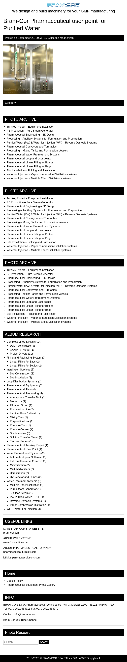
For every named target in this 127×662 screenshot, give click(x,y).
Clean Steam (21, 493)
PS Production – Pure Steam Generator (30, 130)
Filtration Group (19, 405)
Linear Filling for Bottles (24, 365)
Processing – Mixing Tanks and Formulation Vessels (37, 150)
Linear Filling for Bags (23, 361)
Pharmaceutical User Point (22, 449)
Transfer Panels (19, 441)
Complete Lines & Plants (21, 341)
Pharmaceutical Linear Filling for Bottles (30, 162)
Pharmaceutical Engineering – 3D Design (31, 134)
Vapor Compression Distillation (28, 505)
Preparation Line (19, 421)
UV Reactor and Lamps (23, 477)
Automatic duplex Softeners (26, 457)
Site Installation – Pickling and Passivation (31, 170)
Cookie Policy (15, 580)
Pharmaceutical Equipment (22, 385)
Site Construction (20, 373)
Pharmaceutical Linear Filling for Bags (29, 166)
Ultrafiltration (17, 473)
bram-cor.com (11, 532)
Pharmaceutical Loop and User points (29, 158)
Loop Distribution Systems (22, 381)
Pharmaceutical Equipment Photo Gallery (31, 584)
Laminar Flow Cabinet (23, 413)
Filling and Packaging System (24, 357)
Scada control (18, 433)
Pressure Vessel (19, 429)
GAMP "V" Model (20, 349)
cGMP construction (21, 345)
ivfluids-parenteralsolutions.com (21, 557)
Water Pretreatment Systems (24, 453)
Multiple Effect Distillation (24, 485)
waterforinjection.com (15, 542)
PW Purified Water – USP (25, 497)
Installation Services (18, 369)
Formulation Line (20, 409)
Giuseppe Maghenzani (61, 38)
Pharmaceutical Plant (19, 389)
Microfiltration (18, 465)
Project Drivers (18, 353)
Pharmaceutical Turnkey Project (25, 445)
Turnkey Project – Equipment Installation (30, 126)
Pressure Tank (18, 425)
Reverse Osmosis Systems (26, 501)
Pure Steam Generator (23, 489)
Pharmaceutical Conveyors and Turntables (32, 146)
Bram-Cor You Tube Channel (20, 620)
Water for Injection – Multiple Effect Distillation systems (39, 178)
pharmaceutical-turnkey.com (19, 552)
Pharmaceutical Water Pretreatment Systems (33, 154)
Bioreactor (16, 401)
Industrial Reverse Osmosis (26, 461)
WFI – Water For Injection (22, 509)
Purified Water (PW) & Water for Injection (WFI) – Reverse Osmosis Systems (52, 142)
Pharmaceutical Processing (23, 393)
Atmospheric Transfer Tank (25, 397)
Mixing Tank (17, 417)
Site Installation (19, 377)
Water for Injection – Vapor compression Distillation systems (42, 174)
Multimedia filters (20, 469)
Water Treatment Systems (22, 481)
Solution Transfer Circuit (24, 437)
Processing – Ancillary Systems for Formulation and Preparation (44, 138)
